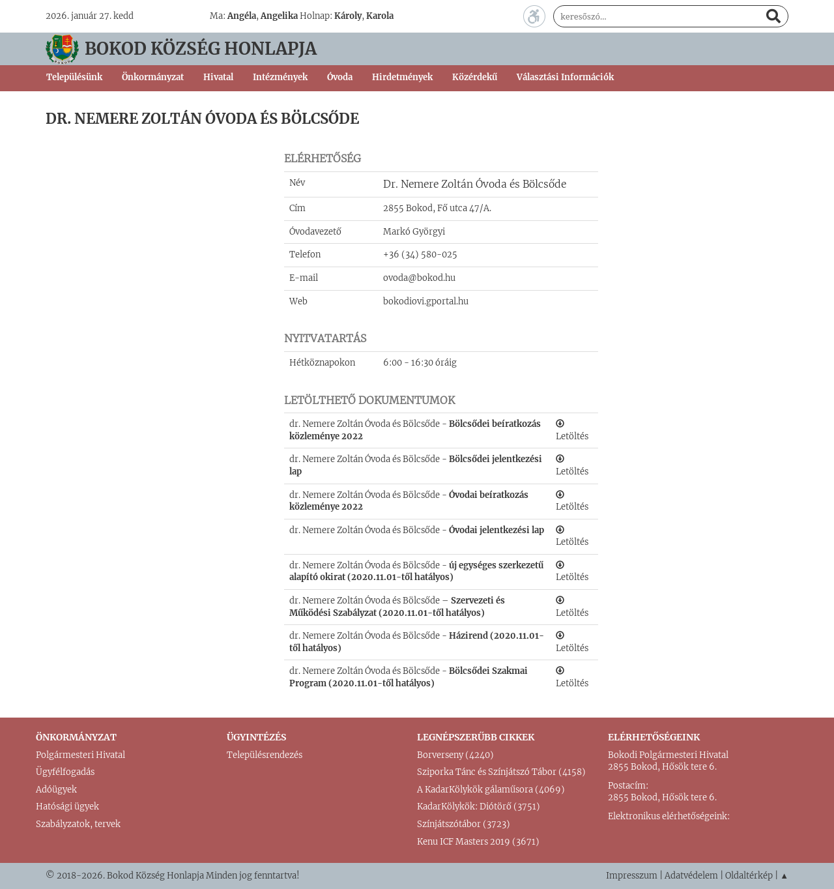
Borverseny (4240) (455, 755)
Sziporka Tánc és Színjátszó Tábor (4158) (501, 772)
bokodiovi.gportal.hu (425, 301)
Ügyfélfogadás (65, 772)
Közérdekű (474, 77)
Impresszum (631, 875)
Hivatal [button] (218, 77)
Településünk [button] (74, 77)
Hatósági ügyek (67, 806)
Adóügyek (56, 789)
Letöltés (572, 430)
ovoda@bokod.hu (419, 278)
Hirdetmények (402, 77)
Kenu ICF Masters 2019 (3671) (478, 841)
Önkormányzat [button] (153, 77)
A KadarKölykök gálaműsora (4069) (491, 789)
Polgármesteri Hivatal (80, 755)
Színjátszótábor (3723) (463, 824)
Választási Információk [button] (565, 77)
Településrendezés (264, 755)
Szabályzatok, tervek (78, 824)
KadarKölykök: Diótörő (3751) (478, 806)
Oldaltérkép (749, 875)
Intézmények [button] (280, 77)
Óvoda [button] (339, 77)
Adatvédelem (691, 875)
